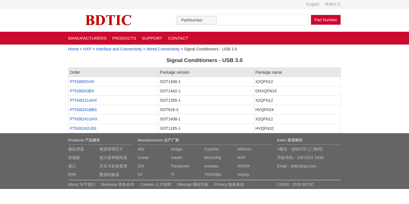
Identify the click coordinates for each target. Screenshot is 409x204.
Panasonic (180, 166)
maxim (177, 157)
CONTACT (178, 38)
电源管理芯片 (111, 149)
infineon (244, 149)
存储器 (74, 157)
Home (73, 49)
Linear (143, 157)
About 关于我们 (81, 184)
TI (172, 174)
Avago (176, 149)
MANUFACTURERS (87, 38)
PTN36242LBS (83, 128)
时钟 (72, 174)
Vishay (243, 174)
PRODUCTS (124, 38)
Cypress (211, 149)
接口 (72, 166)
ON (141, 166)
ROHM (243, 166)
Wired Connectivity (163, 49)
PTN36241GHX (83, 119)
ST (140, 174)
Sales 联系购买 (289, 140)
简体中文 (333, 4)
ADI (141, 149)
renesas (211, 166)
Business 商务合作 (117, 184)
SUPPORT (152, 38)
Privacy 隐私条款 (229, 184)
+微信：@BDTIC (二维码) (300, 149)
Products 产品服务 (84, 140)
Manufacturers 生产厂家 (158, 140)
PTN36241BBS (83, 109)
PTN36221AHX (83, 100)
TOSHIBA (213, 174)
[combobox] (197, 20)
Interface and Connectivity (119, 49)
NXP (87, 49)
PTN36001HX (82, 81)
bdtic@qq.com (303, 166)
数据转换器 (109, 174)
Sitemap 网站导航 (192, 184)
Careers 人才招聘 (155, 184)
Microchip (212, 157)
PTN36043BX (82, 91)
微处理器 (76, 149)
